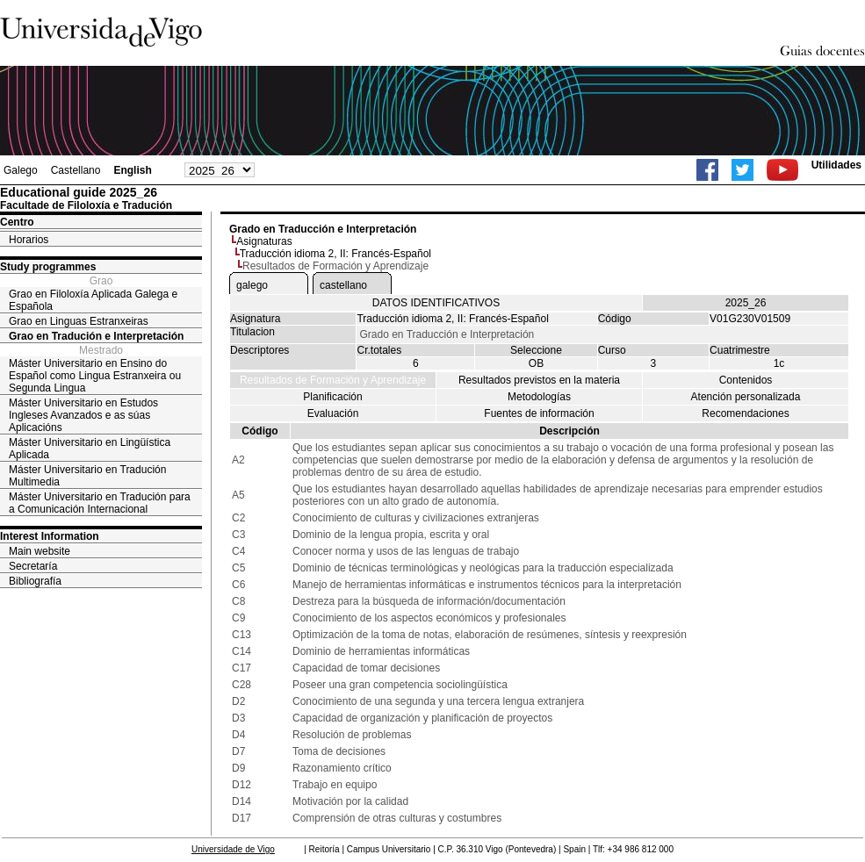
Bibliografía (35, 581)
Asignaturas (264, 241)
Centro (17, 222)
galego (252, 285)
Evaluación (333, 413)
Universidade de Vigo (233, 849)
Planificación (332, 397)
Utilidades (836, 165)
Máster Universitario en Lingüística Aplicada (89, 448)
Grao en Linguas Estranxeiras (78, 321)
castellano (343, 285)
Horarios (28, 239)
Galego (21, 170)
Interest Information (49, 536)
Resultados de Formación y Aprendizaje (333, 380)
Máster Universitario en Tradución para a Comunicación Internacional (100, 503)
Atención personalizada (746, 397)
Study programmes (48, 267)
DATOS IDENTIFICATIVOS (436, 303)
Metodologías (539, 397)
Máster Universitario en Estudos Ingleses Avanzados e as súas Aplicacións (83, 415)
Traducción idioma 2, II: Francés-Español (335, 254)
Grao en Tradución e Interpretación (96, 336)
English (132, 170)
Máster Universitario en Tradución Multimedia (87, 475)
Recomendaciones (745, 413)
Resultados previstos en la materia (539, 380)
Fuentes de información (539, 413)
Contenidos (746, 380)
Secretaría (33, 566)
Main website (39, 551)
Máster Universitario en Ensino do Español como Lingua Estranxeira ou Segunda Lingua (95, 375)
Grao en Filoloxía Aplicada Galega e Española (93, 300)
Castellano (76, 170)
